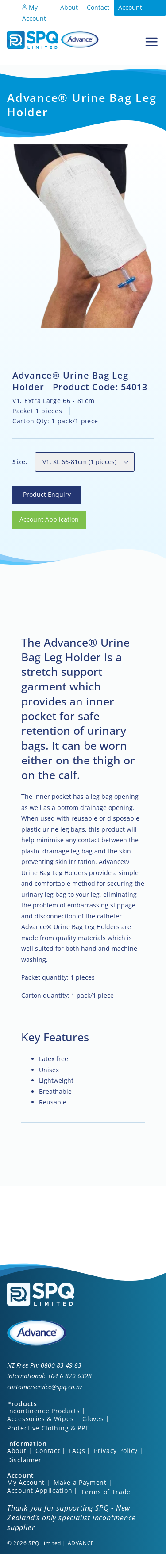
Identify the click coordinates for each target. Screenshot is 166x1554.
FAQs (77, 1450)
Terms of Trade (106, 1492)
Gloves (93, 1418)
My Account (34, 13)
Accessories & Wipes (40, 1418)
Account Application (135, 13)
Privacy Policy (116, 1450)
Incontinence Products (43, 1411)
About (69, 7)
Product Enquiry (36, 491)
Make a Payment (80, 1482)
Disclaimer (24, 1460)
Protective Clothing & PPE (48, 1428)
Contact (98, 7)
